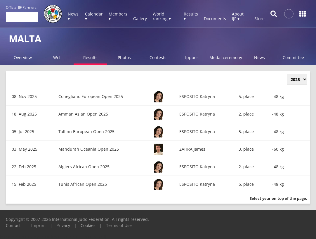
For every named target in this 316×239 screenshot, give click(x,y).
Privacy (63, 225)
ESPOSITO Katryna (197, 96)
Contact (13, 225)
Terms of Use (119, 225)
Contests (158, 57)
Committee (293, 57)
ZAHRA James (192, 149)
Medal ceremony (225, 57)
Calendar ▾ (94, 16)
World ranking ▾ (162, 16)
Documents (215, 18)
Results (90, 57)
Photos (124, 57)
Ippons (192, 57)
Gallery (140, 18)
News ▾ (73, 16)
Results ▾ (191, 16)
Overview (23, 57)
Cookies (88, 225)
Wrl (56, 57)
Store (259, 18)
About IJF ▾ (238, 16)
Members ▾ (118, 16)
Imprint (38, 225)
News (259, 57)
